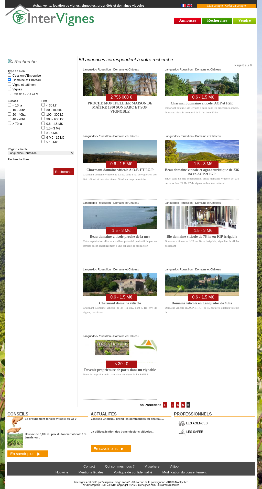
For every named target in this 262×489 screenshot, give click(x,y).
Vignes (17, 89)
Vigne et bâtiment (24, 85)
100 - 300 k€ (54, 114)
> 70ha (17, 124)
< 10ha (17, 105)
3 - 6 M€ (52, 133)
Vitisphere (152, 466)
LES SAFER (190, 432)
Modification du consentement (184, 472)
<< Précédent (150, 405)
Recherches (217, 20)
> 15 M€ (52, 142)
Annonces (187, 20)
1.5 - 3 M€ (53, 128)
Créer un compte (235, 5)
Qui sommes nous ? (120, 466)
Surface (13, 100)
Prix (44, 100)
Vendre (244, 20)
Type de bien (16, 71)
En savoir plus (25, 453)
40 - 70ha (19, 119)
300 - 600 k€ (54, 119)
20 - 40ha (19, 114)
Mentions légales (91, 472)
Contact (89, 466)
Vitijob (174, 466)
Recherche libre (18, 159)
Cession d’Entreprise (27, 75)
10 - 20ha (19, 110)
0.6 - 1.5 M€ (54, 124)
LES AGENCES (193, 423)
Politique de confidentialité (133, 472)
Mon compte (215, 5)
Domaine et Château (27, 80)
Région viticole (18, 149)
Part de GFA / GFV (25, 94)
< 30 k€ (51, 105)
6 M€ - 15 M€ (55, 137)
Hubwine (62, 472)
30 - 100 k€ (54, 110)
